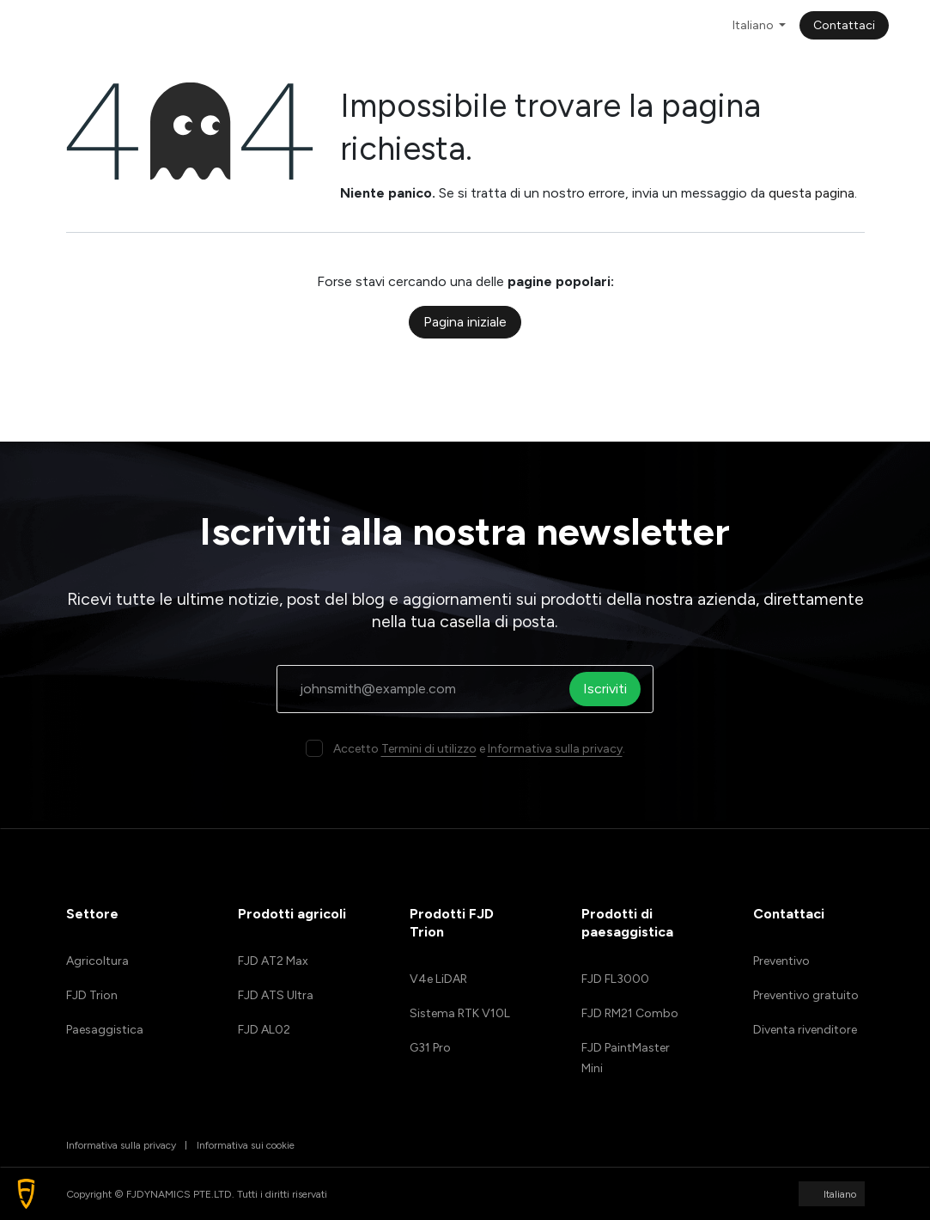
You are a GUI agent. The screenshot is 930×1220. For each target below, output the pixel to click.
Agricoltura (97, 961)
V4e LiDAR (438, 979)
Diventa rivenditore (805, 1029)
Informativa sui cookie (246, 1145)
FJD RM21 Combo (629, 1013)
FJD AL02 (264, 1029)
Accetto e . (479, 748)
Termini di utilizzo (429, 748)
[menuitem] (270, 25)
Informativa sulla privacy (555, 748)
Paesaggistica (104, 1029)
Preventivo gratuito (806, 995)
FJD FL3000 (615, 979)
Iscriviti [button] (610, 688)
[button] (26, 1194)
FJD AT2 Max (273, 961)
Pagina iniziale (465, 322)
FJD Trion (92, 995)
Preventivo (781, 961)
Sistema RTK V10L (460, 1013)
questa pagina (811, 193)
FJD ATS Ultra (275, 995)
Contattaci (844, 25)
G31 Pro (430, 1047)
